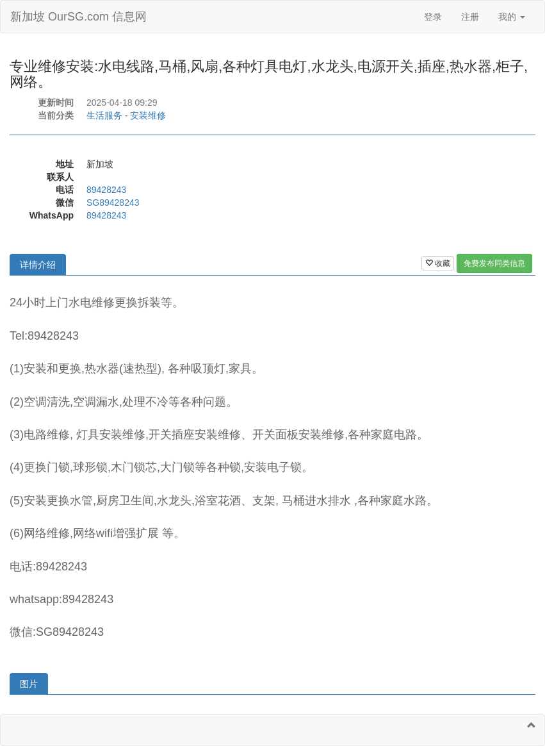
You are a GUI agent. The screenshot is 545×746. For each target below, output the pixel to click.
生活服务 (104, 115)
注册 (470, 17)
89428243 (106, 190)
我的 (511, 17)
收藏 (437, 263)
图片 (29, 684)
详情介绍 (38, 265)
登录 (433, 17)
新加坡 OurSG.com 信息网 (78, 16)
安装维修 (148, 115)
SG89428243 (113, 202)
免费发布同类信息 (494, 263)
